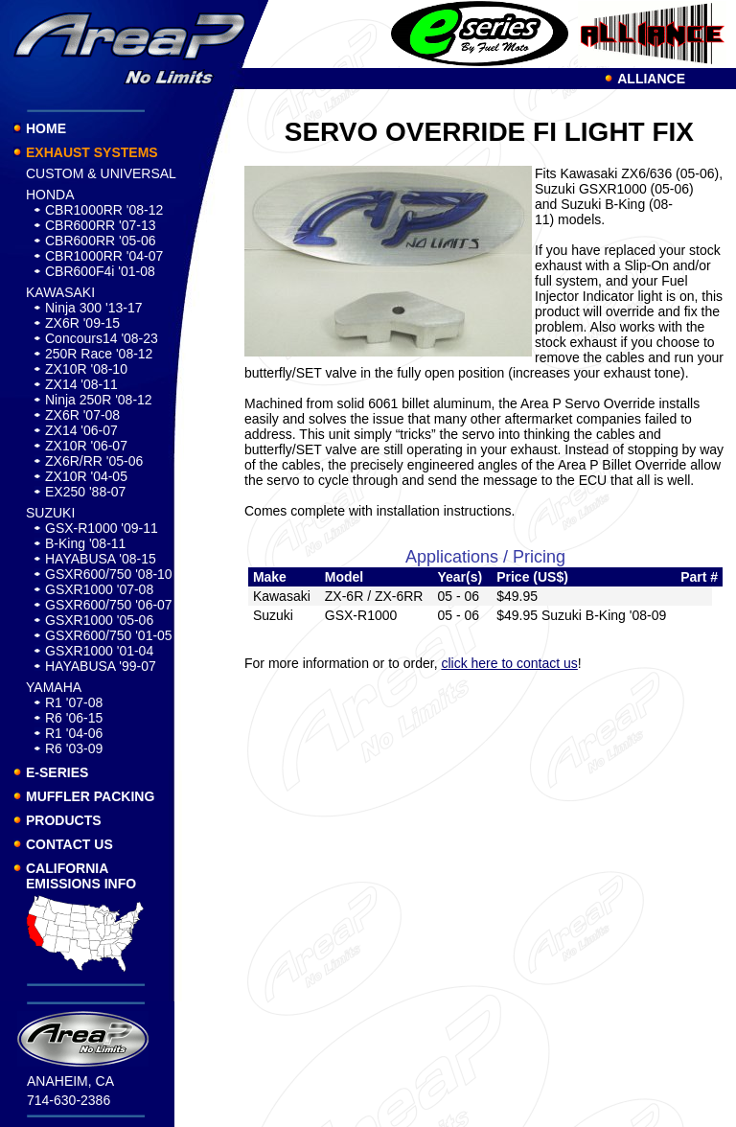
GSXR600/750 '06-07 (108, 604)
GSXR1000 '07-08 (99, 589)
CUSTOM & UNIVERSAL (101, 173)
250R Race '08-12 (98, 353)
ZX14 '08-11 (81, 384)
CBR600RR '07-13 (100, 225)
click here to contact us (509, 663)
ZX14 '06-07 (81, 430)
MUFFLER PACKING (90, 796)
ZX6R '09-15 (82, 323)
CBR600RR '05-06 (100, 240)
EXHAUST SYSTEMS (92, 152)
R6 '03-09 (74, 748)
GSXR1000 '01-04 (99, 650)
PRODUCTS (64, 820)
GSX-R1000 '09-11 (101, 528)
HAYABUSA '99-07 (100, 666)
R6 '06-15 (74, 717)
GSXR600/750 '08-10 (108, 574)
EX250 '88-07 (85, 491)
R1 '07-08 (74, 702)
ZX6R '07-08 (82, 415)
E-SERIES (57, 772)
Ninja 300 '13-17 (94, 307)
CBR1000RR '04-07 (104, 256)
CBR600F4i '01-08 (100, 271)
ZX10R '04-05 (86, 476)
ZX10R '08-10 (86, 369)
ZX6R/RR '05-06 (94, 461)
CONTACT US (69, 844)
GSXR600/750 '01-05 (108, 635)
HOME (46, 128)
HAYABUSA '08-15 (100, 558)
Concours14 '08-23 (101, 338)
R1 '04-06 (74, 733)
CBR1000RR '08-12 (104, 210)
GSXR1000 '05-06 (99, 620)
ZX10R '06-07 (86, 445)
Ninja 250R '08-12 (98, 399)
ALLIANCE (651, 78)
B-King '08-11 (85, 543)
